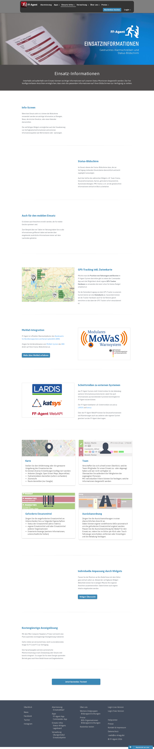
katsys (89, 410)
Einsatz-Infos (68, 6)
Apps (57, 6)
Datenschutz (113, 733)
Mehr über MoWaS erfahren (35, 357)
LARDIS (80, 410)
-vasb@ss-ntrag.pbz (116, 737)
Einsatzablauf (58, 712)
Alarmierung (46, 6)
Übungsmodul (59, 737)
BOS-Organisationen (89, 722)
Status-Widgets (59, 728)
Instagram (28, 726)
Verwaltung (83, 6)
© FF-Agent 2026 (115, 741)
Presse (111, 726)
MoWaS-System (52, 346)
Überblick (28, 709)
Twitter (27, 722)
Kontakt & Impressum (117, 730)
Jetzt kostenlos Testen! (76, 684)
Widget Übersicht (87, 599)
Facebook (28, 718)
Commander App (60, 721)
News (26, 714)
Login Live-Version (116, 709)
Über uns (95, 6)
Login (127, 11)
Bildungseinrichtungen (90, 716)
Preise (105, 6)
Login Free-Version (116, 713)
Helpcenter (112, 722)
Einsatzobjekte (59, 739)
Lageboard (57, 730)
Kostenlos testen (112, 11)
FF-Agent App (58, 718)
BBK (62, 346)
